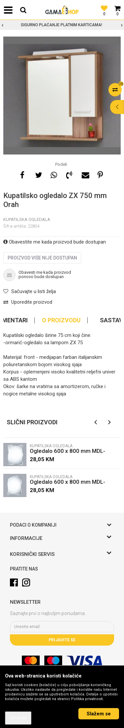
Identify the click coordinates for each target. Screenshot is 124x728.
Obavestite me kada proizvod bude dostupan (54, 242)
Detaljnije (18, 718)
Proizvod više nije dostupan (42, 257)
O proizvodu (61, 320)
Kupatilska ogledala (26, 219)
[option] (62, 25)
